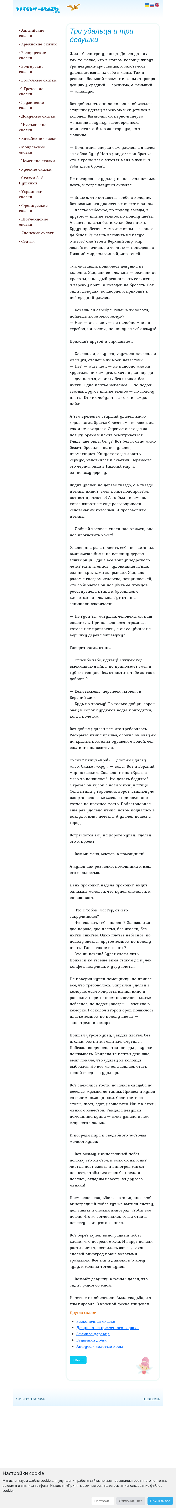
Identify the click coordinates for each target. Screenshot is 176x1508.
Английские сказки (31, 33)
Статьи (28, 241)
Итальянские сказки (32, 127)
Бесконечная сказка (95, 1321)
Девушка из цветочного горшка (107, 1327)
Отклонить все (131, 1501)
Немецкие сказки (38, 161)
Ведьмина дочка (92, 1340)
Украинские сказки (32, 194)
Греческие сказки (31, 91)
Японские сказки (38, 233)
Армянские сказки (39, 44)
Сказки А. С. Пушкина (31, 180)
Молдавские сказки (32, 149)
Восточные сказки (39, 80)
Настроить (102, 1501)
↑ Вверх (78, 1360)
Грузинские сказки (31, 105)
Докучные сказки (38, 116)
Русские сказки (36, 169)
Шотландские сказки (33, 221)
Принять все (160, 1501)
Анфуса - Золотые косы (99, 1346)
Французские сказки (33, 208)
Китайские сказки (39, 138)
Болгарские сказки (31, 69)
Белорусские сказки (32, 55)
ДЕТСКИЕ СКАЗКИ (151, 1399)
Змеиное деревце (93, 1334)
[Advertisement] (88, 1456)
